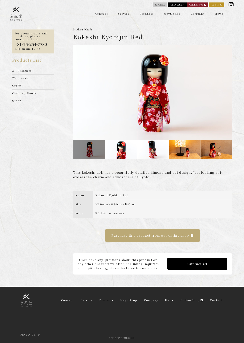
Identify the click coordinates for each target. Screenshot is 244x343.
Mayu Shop (172, 13)
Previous (70, 92)
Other (16, 101)
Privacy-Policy (30, 334)
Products (147, 13)
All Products (22, 70)
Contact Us (197, 263)
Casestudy (177, 4)
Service (123, 13)
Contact (216, 4)
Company (198, 13)
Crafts (17, 86)
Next (235, 92)
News (219, 13)
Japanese (160, 4)
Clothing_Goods (24, 93)
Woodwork (20, 78)
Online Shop (197, 4)
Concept (101, 13)
